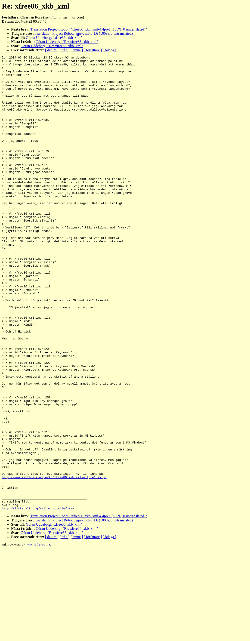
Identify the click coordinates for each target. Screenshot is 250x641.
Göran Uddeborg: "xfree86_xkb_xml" (54, 38)
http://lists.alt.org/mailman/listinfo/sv (38, 599)
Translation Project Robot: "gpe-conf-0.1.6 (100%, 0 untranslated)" (84, 33)
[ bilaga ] (109, 50)
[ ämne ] (77, 50)
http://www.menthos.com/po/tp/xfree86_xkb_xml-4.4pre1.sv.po (54, 562)
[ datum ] (52, 50)
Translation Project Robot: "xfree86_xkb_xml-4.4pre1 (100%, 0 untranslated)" (88, 29)
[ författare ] (93, 50)
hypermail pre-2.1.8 (38, 635)
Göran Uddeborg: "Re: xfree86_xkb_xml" (67, 42)
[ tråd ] (64, 50)
